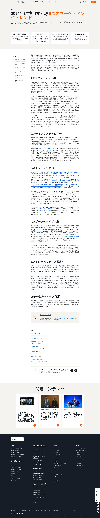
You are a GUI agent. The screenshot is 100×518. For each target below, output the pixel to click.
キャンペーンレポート (37, 475)
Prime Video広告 (44, 208)
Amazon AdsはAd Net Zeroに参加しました (44, 141)
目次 (14, 57)
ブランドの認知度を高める (16, 448)
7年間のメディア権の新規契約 (71, 236)
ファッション (57, 456)
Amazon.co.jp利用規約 (21, 510)
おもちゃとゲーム (58, 474)
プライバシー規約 (31, 510)
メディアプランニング (37, 451)
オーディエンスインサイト (38, 449)
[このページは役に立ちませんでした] (71, 370)
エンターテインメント (58, 454)
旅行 (55, 476)
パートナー (48, 2)
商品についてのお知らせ (81, 450)
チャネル (28, 2)
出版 (55, 469)
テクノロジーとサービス (39, 484)
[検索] (80, 2)
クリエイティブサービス (38, 462)
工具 (41, 2)
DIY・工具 (56, 467)
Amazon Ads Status (65, 510)
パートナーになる (79, 467)
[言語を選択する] (17, 439)
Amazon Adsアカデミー (81, 448)
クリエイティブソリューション (39, 457)
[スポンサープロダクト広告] (60, 34)
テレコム (56, 472)
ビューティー (57, 450)
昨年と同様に (34, 137)
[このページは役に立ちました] (75, 370)
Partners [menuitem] (78, 463)
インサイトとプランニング (39, 446)
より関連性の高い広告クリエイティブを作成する (58, 117)
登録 (93, 2)
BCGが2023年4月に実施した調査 (40, 87)
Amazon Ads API (36, 492)
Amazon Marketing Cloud (38, 490)
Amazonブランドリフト (37, 471)
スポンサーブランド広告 (16, 469)
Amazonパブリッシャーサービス (39, 495)
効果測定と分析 (37, 469)
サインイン (86, 2)
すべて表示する (14, 480)
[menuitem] (17, 474)
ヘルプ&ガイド (79, 452)
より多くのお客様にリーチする (17, 450)
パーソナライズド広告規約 (43, 510)
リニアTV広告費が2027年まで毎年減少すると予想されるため (62, 172)
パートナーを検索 (79, 465)
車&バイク (56, 448)
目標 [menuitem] (12, 446)
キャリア (73, 510)
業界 (55, 446)
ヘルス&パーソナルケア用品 (60, 463)
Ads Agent (35, 502)
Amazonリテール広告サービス (39, 497)
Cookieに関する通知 (55, 510)
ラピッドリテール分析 (37, 479)
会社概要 (13, 510)
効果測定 (35, 2)
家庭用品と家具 (57, 465)
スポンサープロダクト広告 (16, 467)
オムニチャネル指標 (37, 477)
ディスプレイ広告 (14, 471)
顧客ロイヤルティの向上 (16, 456)
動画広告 (39, 232)
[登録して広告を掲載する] (20, 34)
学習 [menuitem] (77, 446)
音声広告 (13, 475)
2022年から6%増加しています (70, 155)
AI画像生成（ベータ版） (56, 99)
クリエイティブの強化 (37, 460)
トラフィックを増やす (15, 452)
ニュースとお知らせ (80, 459)
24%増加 (60, 231)
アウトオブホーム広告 (15, 478)
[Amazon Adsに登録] (46, 315)
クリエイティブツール (37, 464)
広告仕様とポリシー (80, 454)
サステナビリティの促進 (45, 148)
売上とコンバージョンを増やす (17, 454)
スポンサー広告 (14, 465)
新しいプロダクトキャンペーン (39, 499)
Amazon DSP (35, 488)
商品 (22, 2)
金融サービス (57, 459)
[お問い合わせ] (40, 34)
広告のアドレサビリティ (64, 266)
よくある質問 (79, 456)
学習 (54, 2)
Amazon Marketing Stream (38, 473)
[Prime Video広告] (80, 34)
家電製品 (56, 452)
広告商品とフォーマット (17, 462)
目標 (18, 2)
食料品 (55, 461)
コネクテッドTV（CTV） (37, 172)
